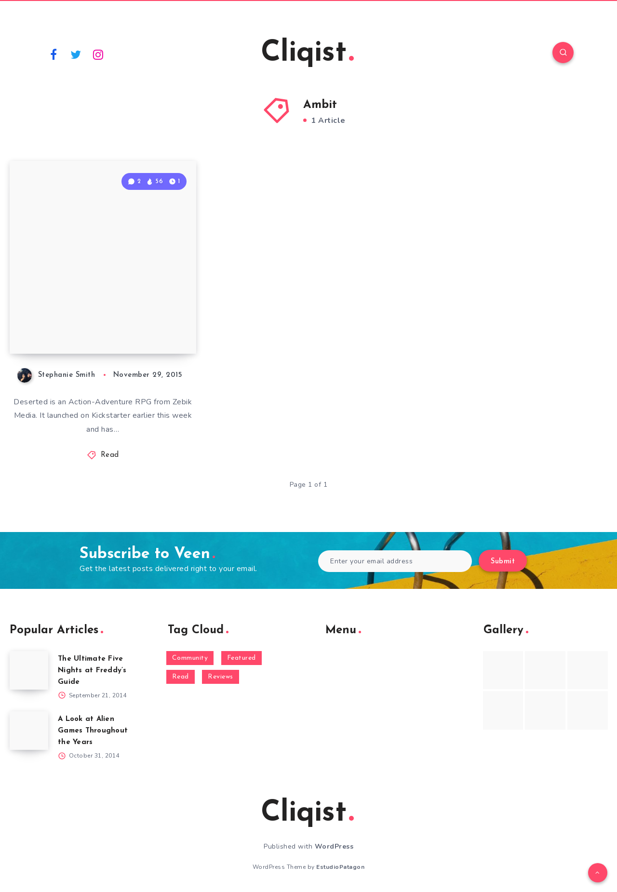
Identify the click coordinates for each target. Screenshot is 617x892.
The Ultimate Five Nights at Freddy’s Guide (92, 670)
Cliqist (307, 53)
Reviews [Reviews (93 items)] (220, 676)
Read (110, 455)
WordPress (334, 846)
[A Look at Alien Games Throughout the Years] (29, 730)
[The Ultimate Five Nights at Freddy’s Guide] (29, 670)
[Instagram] (98, 54)
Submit (503, 561)
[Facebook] (53, 54)
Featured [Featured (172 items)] (241, 658)
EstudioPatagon (340, 867)
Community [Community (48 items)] (190, 658)
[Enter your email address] (395, 561)
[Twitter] (76, 54)
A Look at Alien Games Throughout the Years (93, 731)
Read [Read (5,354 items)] (180, 676)
